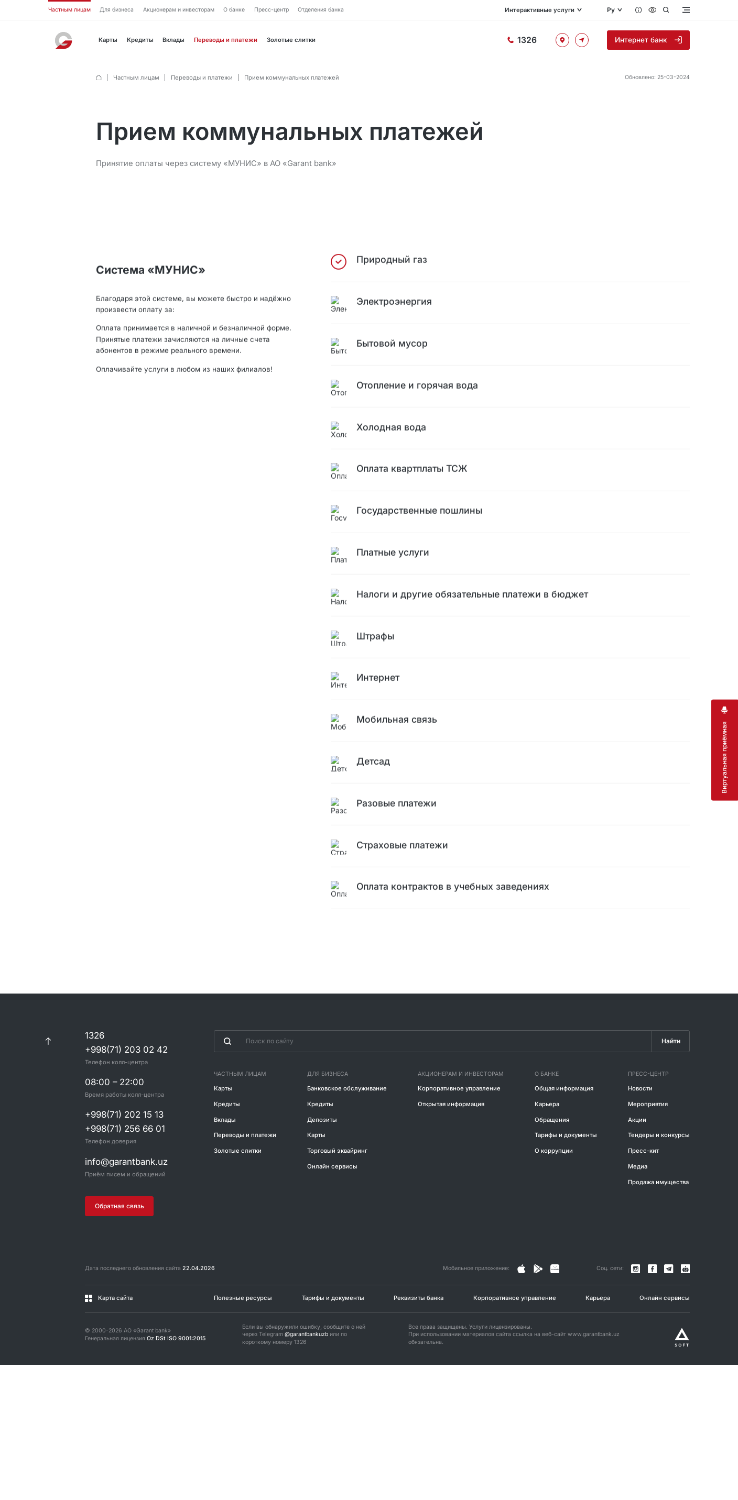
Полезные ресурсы (243, 1333)
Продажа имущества (658, 1217)
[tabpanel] (393, 599)
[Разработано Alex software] (682, 1372)
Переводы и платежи (230, 39)
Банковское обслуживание (347, 1124)
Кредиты (141, 39)
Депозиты (322, 1155)
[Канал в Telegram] (669, 1304)
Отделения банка (321, 9)
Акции (637, 1155)
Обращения (552, 1155)
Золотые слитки (296, 39)
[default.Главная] (99, 78)
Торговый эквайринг (337, 1186)
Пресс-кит (643, 1186)
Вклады (176, 39)
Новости (640, 1124)
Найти (670, 1076)
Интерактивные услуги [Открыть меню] (503, 10)
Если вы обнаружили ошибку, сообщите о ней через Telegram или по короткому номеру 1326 (303, 1369)
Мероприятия (648, 1139)
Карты (108, 39)
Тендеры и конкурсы (659, 1170)
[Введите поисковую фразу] (432, 1076)
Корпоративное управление (459, 1124)
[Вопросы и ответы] (639, 10)
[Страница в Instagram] (521, 1304)
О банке (234, 9)
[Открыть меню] (685, 10)
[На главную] (64, 40)
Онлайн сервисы (332, 1202)
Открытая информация (451, 1139)
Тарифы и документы (566, 1170)
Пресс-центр (271, 9)
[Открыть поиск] (666, 10)
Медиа (637, 1202)
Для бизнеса (117, 9)
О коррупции (554, 1186)
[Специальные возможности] (652, 10)
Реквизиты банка (418, 1333)
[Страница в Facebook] (538, 1304)
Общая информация (564, 1124)
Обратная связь (119, 1241)
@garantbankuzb (306, 1369)
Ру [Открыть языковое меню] (611, 10)
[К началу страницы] (48, 1076)
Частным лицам (69, 9)
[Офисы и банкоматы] (542, 40)
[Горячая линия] (480, 40)
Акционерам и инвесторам (178, 9)
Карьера (547, 1139)
